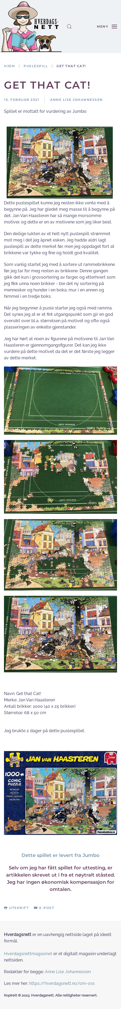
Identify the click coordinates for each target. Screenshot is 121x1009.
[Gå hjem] (31, 26)
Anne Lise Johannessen (68, 971)
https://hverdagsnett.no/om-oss (62, 983)
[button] (69, 27)
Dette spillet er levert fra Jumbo (60, 855)
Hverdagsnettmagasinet (28, 953)
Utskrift (16, 908)
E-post (44, 908)
